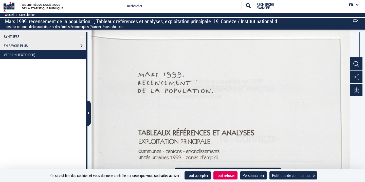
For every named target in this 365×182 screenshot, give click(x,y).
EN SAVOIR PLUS (45, 45)
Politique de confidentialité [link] (293, 175)
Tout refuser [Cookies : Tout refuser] (225, 175)
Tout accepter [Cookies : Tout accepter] (197, 175)
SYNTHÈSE (44, 36)
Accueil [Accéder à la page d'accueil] (9, 15)
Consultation (27, 15)
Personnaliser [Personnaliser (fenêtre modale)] (253, 175)
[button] (356, 64)
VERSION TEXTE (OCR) (45, 54)
